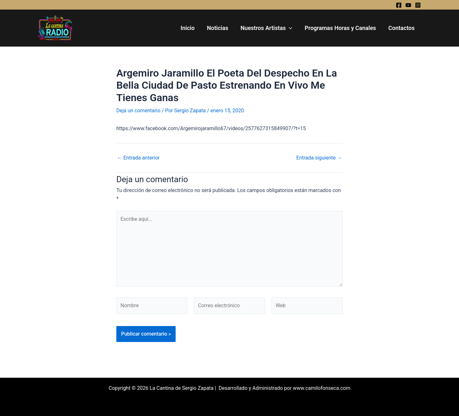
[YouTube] (408, 5)
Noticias (220, 28)
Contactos (402, 28)
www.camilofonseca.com (321, 388)
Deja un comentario (138, 111)
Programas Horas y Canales (341, 28)
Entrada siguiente (319, 157)
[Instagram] (418, 5)
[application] (291, 28)
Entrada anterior (138, 157)
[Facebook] (399, 5)
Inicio (191, 28)
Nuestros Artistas (269, 28)
